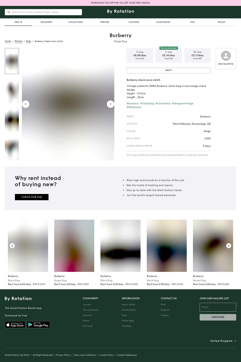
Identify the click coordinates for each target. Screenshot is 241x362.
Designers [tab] (46, 22)
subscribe (218, 317)
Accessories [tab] (163, 22)
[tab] (18, 22)
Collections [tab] (76, 22)
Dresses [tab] (104, 22)
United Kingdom (221, 341)
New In (18, 22)
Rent (169, 70)
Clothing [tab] (134, 22)
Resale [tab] (221, 22)
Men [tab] (192, 22)
